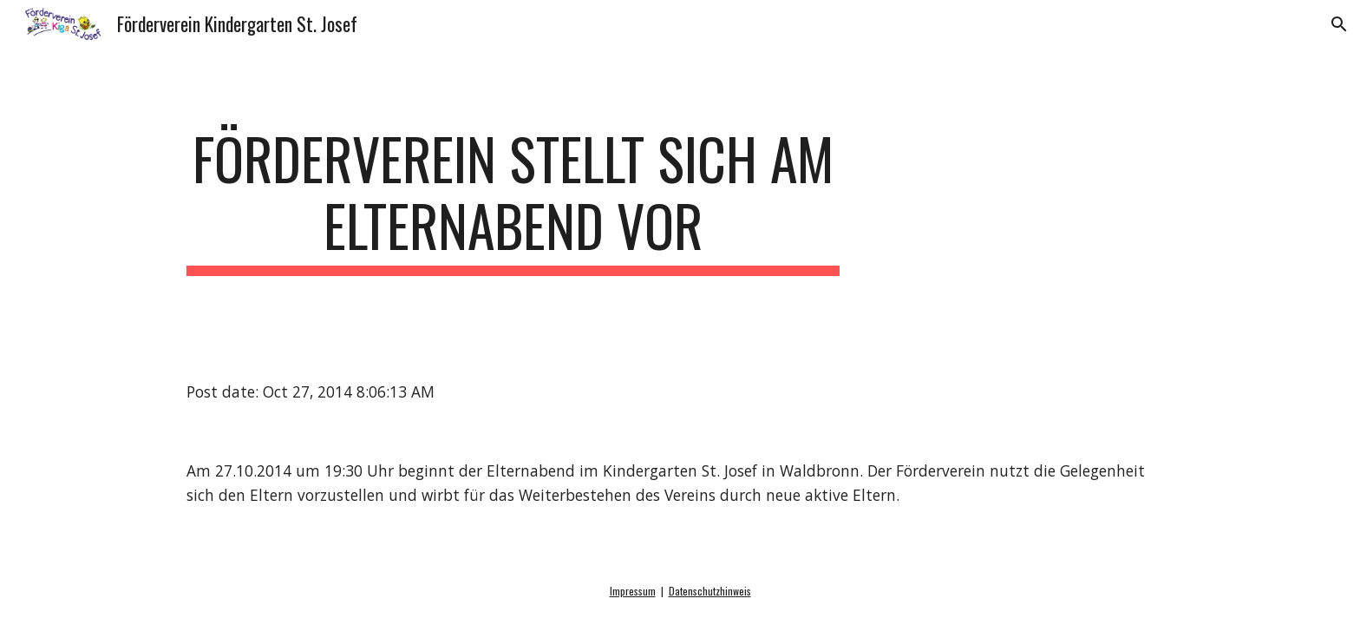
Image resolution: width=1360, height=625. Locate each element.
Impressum (633, 590)
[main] (513, 200)
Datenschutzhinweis (710, 590)
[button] (1339, 24)
